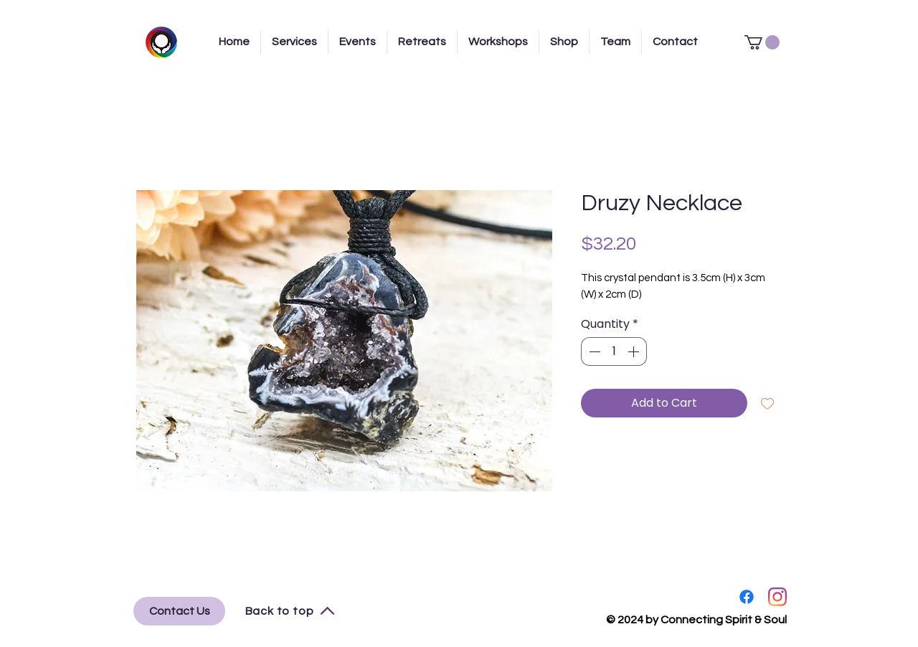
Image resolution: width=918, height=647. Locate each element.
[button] (762, 42)
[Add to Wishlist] (767, 403)
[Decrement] (593, 351)
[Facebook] (746, 596)
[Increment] (635, 351)
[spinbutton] (614, 351)
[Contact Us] (179, 611)
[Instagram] (777, 596)
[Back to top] (290, 611)
